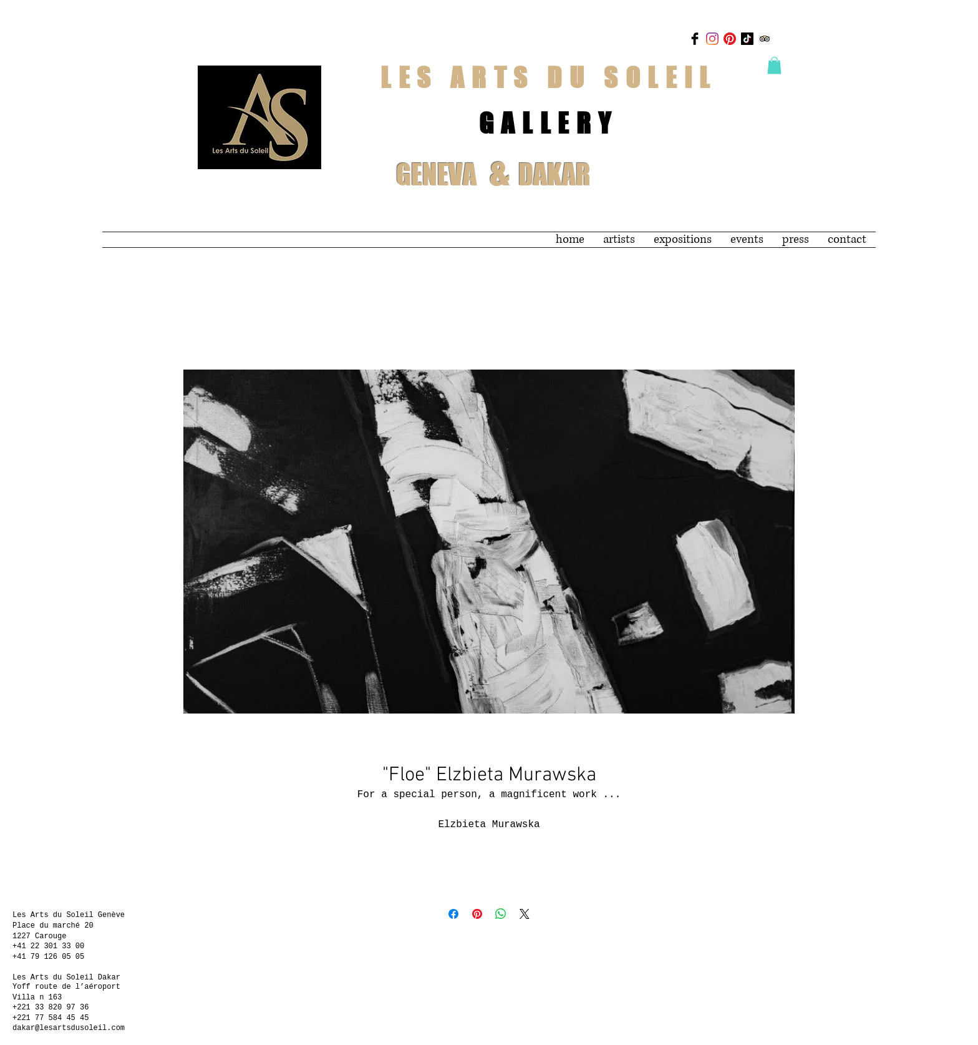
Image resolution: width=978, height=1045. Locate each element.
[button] (774, 65)
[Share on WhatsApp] (500, 913)
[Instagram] (712, 38)
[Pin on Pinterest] (477, 913)
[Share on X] (524, 913)
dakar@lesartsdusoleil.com (68, 1028)
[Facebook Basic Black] (695, 38)
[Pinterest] (730, 38)
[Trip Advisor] (764, 38)
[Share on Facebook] (453, 913)
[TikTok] (747, 38)
